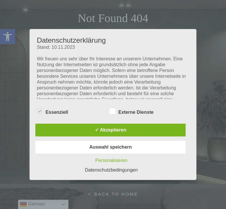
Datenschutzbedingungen (111, 169)
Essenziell (52, 111)
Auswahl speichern (110, 147)
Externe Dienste (131, 111)
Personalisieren (111, 160)
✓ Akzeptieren (110, 129)
